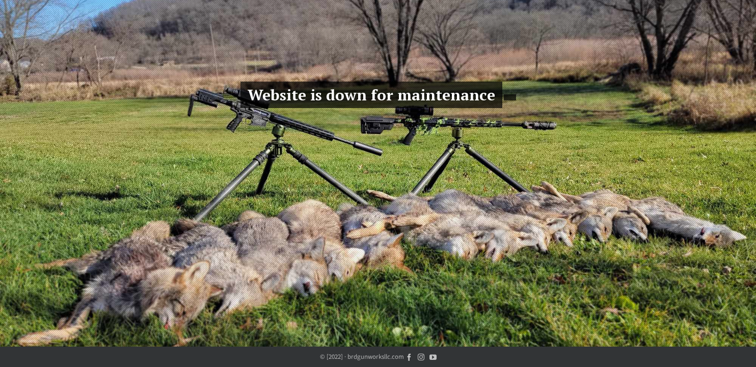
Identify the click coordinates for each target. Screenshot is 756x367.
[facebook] (409, 356)
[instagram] (421, 356)
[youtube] (433, 356)
